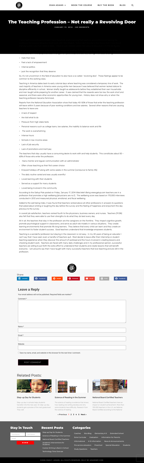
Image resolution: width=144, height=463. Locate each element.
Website (21, 344)
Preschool (98, 445)
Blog (123, 5)
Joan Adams (57, 5)
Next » (84, 414)
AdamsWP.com (96, 460)
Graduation (93, 437)
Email (20, 335)
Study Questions (80, 449)
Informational (79, 441)
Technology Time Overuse (53, 451)
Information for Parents (110, 437)
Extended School (117, 433)
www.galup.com (98, 192)
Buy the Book (106, 5)
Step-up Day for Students (28, 397)
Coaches (77, 433)
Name (21, 326)
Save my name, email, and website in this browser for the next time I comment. (50, 353)
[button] (132, 5)
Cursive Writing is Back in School (56, 448)
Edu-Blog (87, 433)
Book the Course (81, 5)
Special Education (113, 445)
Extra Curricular (80, 437)
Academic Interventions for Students (53, 443)
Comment (22, 299)
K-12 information (94, 441)
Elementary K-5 (101, 433)
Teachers (93, 449)
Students (126, 445)
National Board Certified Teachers (108, 397)
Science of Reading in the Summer (70, 397)
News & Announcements (114, 441)
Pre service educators (82, 445)
